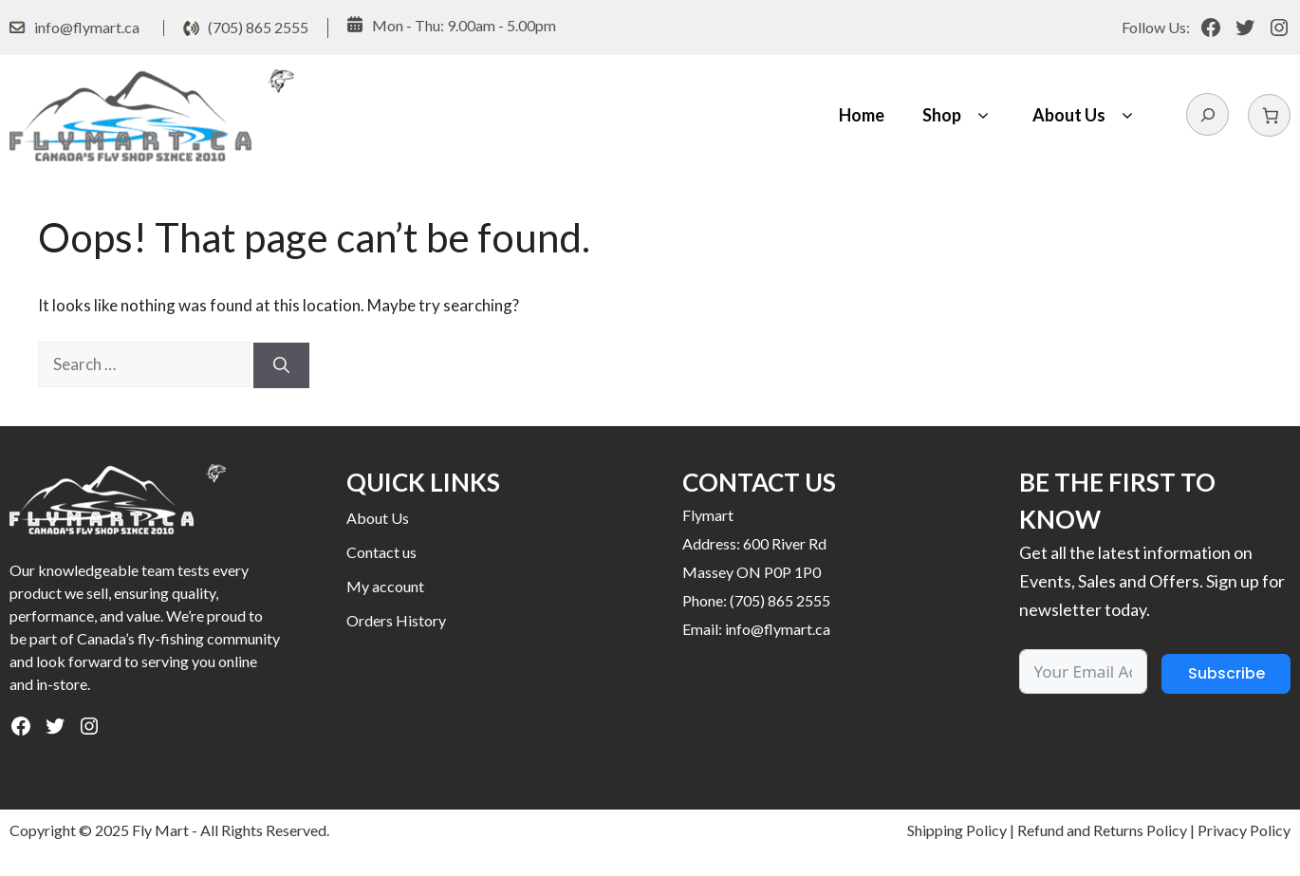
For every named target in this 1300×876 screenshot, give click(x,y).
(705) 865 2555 (258, 27)
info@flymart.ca (86, 27)
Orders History (396, 620)
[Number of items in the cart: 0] (1269, 115)
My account (385, 586)
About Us (1085, 115)
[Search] (281, 365)
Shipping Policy (957, 830)
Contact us (381, 552)
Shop (958, 115)
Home (861, 114)
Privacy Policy (1244, 830)
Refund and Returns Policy (1102, 830)
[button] (982, 115)
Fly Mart (160, 830)
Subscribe (1226, 673)
